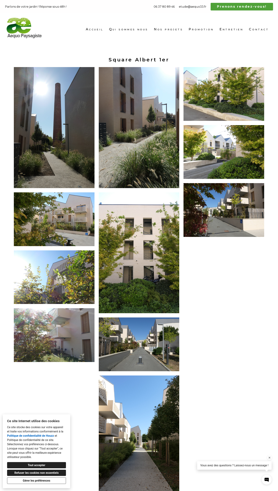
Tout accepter (36, 465)
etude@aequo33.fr (192, 6)
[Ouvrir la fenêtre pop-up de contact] (267, 480)
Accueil (94, 29)
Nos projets (168, 29)
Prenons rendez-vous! (242, 7)
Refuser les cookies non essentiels (36, 472)
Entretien (231, 29)
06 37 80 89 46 (164, 6)
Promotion (201, 29)
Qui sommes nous (128, 29)
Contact (259, 29)
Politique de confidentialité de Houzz (30, 435)
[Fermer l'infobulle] (269, 458)
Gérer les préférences (36, 480)
